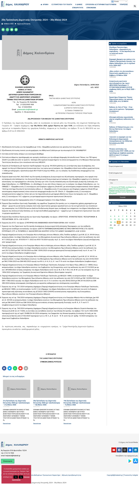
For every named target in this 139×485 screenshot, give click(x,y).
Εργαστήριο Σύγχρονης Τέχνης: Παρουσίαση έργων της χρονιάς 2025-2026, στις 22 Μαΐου (121, 99)
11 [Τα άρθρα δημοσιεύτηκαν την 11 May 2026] (111, 219)
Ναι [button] (16, 477)
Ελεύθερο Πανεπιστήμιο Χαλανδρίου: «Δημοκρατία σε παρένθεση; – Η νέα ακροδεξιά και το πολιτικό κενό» (122, 50)
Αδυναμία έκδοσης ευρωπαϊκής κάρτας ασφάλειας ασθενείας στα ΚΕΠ (121, 119)
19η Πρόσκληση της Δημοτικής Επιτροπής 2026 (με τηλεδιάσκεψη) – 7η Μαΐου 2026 (77, 403)
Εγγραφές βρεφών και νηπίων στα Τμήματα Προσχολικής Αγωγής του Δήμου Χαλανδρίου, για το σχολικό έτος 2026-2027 (122, 62)
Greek (115, 1)
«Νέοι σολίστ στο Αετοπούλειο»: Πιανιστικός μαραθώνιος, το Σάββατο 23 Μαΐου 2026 (121, 73)
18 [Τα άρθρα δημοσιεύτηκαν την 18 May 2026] (111, 222)
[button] (135, 6)
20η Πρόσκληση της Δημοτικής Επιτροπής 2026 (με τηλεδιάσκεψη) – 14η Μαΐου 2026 (46, 403)
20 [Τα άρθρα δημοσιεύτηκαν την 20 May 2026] (119, 222)
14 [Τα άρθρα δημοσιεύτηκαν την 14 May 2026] (123, 219)
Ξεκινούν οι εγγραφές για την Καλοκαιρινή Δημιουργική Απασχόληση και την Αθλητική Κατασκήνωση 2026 (120, 140)
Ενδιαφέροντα (113, 180)
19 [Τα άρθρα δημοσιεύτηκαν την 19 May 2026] (115, 222)
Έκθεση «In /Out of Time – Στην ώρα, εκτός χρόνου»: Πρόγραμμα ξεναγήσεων (121, 109)
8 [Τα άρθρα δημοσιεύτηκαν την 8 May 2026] (126, 216)
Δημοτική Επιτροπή (23, 24)
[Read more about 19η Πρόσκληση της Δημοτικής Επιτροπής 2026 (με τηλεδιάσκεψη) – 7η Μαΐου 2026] (77, 389)
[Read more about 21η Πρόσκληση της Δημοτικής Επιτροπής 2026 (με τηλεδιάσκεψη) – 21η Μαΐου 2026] (16, 389)
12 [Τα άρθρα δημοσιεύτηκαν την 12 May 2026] (115, 219)
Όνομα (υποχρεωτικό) (116, 166)
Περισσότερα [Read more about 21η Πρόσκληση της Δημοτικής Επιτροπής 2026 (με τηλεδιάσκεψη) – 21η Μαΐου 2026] (7, 423)
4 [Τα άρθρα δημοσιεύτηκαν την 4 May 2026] (110, 216)
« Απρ (111, 228)
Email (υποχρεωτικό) (115, 173)
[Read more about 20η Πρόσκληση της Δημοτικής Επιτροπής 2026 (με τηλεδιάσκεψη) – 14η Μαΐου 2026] (47, 389)
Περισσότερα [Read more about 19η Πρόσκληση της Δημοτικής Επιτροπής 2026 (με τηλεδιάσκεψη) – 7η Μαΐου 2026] (67, 423)
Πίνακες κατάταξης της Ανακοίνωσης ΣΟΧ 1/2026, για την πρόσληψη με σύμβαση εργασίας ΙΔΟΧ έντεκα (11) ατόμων (121, 152)
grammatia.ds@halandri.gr (27, 109)
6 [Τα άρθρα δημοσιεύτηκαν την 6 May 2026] (118, 216)
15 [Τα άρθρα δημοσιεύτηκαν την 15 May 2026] (127, 219)
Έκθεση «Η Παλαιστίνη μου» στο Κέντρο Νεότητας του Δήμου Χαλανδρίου (121, 129)
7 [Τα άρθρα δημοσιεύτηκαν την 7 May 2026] (122, 216)
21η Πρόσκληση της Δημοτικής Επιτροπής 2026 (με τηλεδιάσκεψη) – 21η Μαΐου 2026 (16, 403)
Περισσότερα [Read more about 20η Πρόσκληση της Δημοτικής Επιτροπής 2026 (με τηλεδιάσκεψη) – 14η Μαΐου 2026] (37, 423)
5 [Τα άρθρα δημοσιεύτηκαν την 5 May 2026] (114, 216)
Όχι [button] (21, 477)
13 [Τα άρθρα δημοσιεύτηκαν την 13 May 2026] (119, 219)
